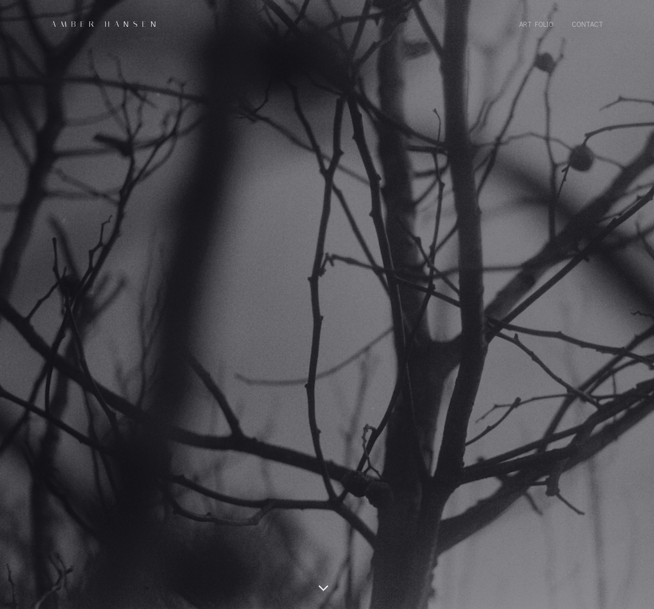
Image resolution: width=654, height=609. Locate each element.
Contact (587, 24)
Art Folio (536, 24)
